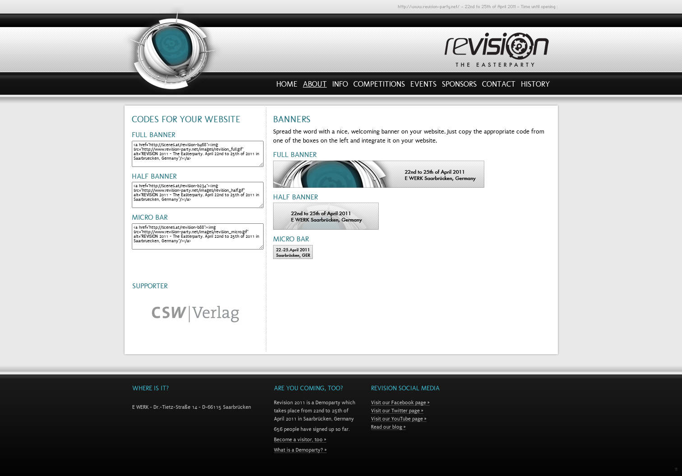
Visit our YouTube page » (399, 418)
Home (286, 86)
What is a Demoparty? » (300, 450)
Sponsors (459, 86)
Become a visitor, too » (300, 439)
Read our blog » (388, 427)
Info (340, 86)
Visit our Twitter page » (397, 410)
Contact (498, 86)
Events (423, 86)
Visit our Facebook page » (400, 402)
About (315, 86)
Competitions (379, 86)
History (535, 86)
